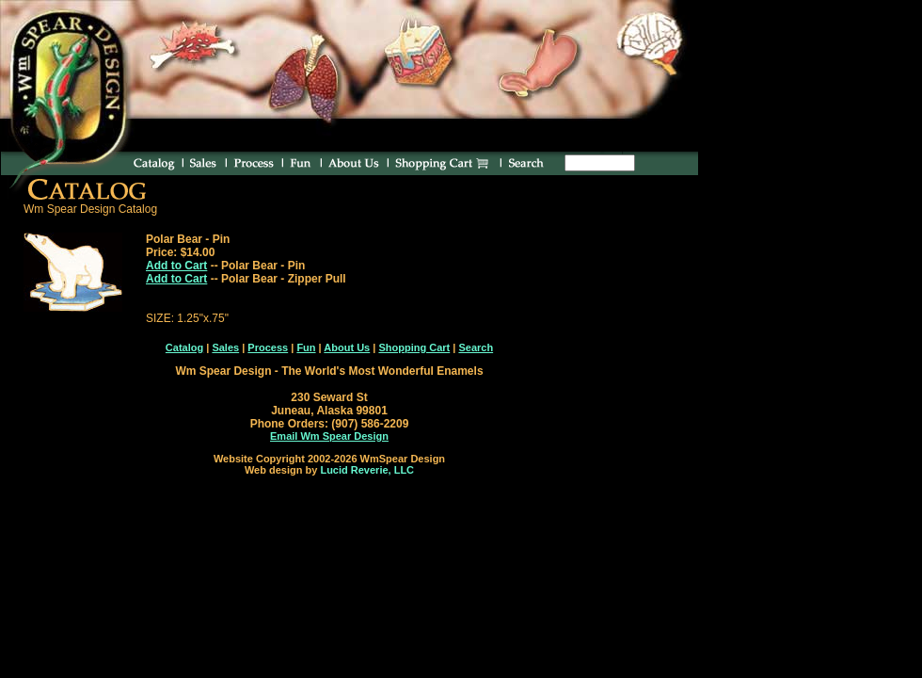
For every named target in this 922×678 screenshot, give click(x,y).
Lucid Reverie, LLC (367, 470)
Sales (225, 347)
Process (267, 347)
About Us (347, 347)
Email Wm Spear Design (329, 436)
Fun (305, 347)
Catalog (184, 347)
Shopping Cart (414, 347)
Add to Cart (176, 265)
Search (475, 347)
